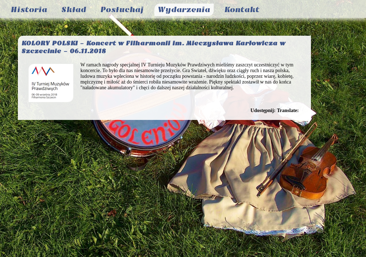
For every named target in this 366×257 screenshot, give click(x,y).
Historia (29, 9)
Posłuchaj (122, 9)
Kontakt (241, 9)
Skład (73, 9)
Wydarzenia (184, 9)
